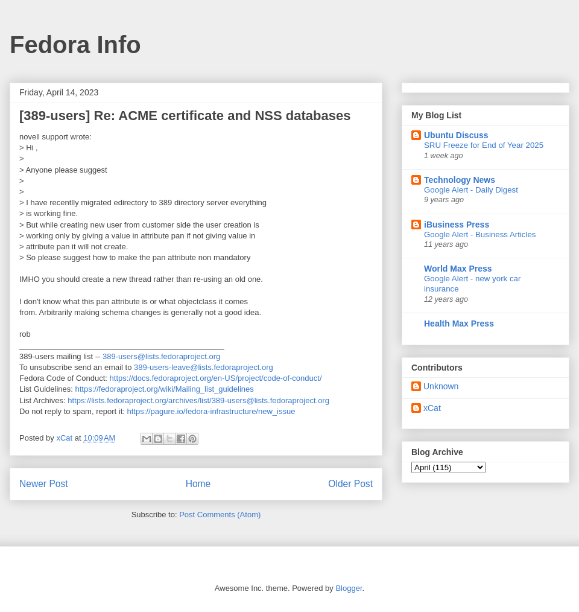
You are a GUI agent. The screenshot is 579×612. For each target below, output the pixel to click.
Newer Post (43, 484)
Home (198, 484)
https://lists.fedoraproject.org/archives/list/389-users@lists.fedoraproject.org (198, 400)
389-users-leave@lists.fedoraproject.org (203, 367)
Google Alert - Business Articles (480, 234)
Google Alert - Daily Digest (471, 189)
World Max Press (458, 268)
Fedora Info (75, 44)
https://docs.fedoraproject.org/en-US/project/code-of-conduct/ (216, 378)
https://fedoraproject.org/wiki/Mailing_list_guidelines (164, 389)
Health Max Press (459, 323)
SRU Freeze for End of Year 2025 (483, 145)
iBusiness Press (456, 224)
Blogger (348, 588)
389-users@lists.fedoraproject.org (161, 356)
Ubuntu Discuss (456, 135)
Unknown (440, 386)
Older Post (350, 484)
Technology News (459, 180)
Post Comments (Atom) (220, 514)
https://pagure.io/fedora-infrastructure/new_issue (211, 411)
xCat (432, 408)
